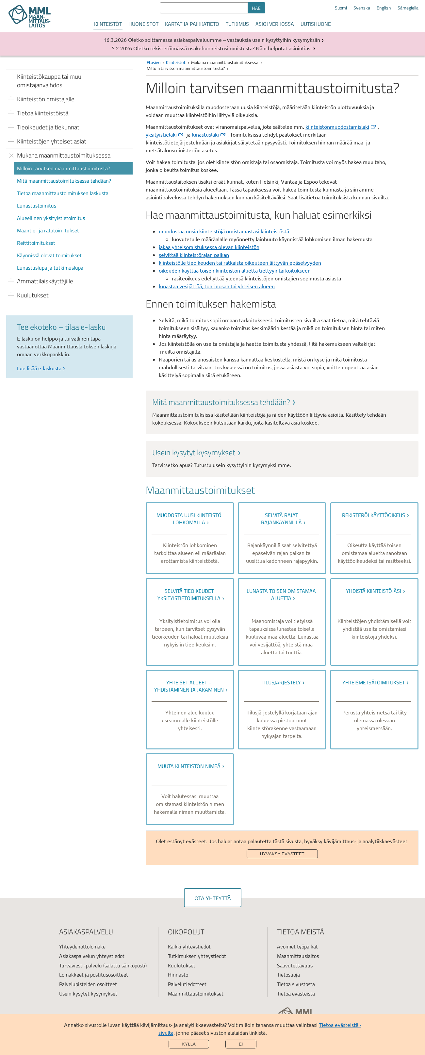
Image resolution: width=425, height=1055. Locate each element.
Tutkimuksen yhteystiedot (197, 956)
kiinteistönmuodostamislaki (341, 126)
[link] (282, 411)
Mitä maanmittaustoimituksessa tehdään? (64, 181)
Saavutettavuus (295, 965)
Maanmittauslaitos (298, 956)
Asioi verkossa (274, 24)
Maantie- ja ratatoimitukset (48, 230)
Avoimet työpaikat (297, 946)
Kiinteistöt (108, 24)
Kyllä (189, 1044)
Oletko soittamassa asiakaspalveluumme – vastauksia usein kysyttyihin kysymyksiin (224, 39)
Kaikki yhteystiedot (189, 946)
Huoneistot (143, 24)
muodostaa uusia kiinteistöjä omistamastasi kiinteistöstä (224, 231)
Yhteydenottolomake (82, 946)
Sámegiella (408, 7)
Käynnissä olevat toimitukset (49, 255)
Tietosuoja (288, 975)
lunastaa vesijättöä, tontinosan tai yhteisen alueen (217, 286)
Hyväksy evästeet (282, 853)
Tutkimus (237, 24)
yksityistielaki (165, 134)
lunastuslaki (209, 134)
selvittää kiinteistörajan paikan (194, 254)
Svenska (361, 7)
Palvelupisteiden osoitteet (88, 984)
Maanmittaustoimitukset (195, 993)
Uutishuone (316, 24)
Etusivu (153, 62)
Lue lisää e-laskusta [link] (39, 368)
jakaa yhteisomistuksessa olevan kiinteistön (209, 246)
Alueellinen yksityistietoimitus (51, 218)
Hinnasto (178, 975)
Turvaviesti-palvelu (80, 965)
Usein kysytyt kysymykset (88, 993)
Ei (241, 1044)
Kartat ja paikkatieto (192, 24)
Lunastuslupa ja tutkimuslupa (50, 268)
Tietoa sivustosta (296, 984)
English (384, 7)
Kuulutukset (181, 965)
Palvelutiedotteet (187, 984)
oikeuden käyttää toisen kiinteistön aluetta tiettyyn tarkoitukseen (235, 270)
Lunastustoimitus (36, 205)
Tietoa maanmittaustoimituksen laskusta (62, 193)
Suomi (341, 7)
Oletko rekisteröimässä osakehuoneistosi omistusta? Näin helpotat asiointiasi (222, 48)
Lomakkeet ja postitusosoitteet (93, 975)
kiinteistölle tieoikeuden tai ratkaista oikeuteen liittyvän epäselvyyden (240, 262)
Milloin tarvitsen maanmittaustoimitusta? (63, 168)
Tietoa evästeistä (296, 993)
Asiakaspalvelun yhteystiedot (91, 956)
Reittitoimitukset (36, 243)
